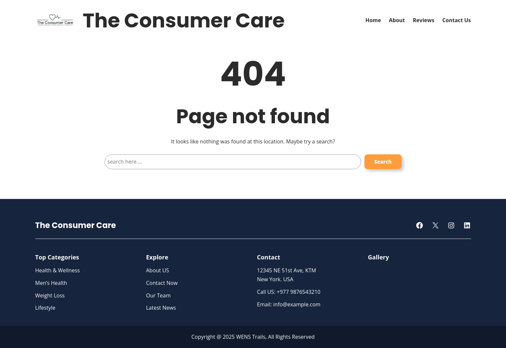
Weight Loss (50, 295)
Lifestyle (45, 307)
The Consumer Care (184, 20)
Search (382, 161)
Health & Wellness (57, 270)
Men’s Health (51, 283)
